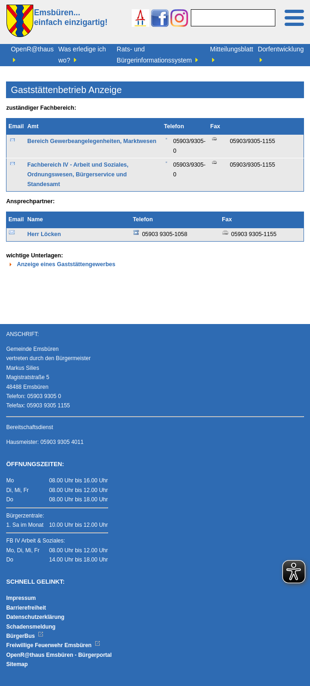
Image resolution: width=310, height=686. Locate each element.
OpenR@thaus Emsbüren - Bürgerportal (58, 655)
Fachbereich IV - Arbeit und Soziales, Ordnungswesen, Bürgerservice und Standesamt (77, 175)
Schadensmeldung (30, 627)
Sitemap (17, 664)
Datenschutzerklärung (35, 617)
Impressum (21, 598)
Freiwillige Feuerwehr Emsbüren (53, 645)
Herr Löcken (44, 234)
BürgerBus (24, 636)
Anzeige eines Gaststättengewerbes (60, 264)
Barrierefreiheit (26, 608)
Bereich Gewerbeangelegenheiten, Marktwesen (91, 141)
